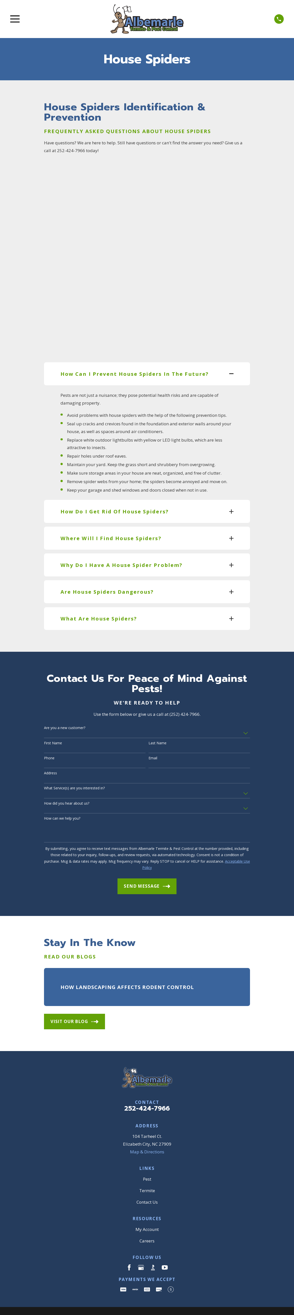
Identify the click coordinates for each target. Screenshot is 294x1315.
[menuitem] (51, 1304)
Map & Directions (147, 1131)
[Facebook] (129, 1247)
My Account (147, 1209)
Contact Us (147, 1182)
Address (50, 753)
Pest (147, 1159)
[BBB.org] (153, 1247)
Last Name (157, 723)
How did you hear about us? (66, 783)
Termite (147, 1170)
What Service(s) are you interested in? (74, 768)
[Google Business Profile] (141, 1247)
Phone (49, 738)
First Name (53, 723)
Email (152, 738)
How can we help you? (62, 798)
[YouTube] (165, 1247)
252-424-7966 (147, 1088)
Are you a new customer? (64, 708)
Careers (147, 1221)
